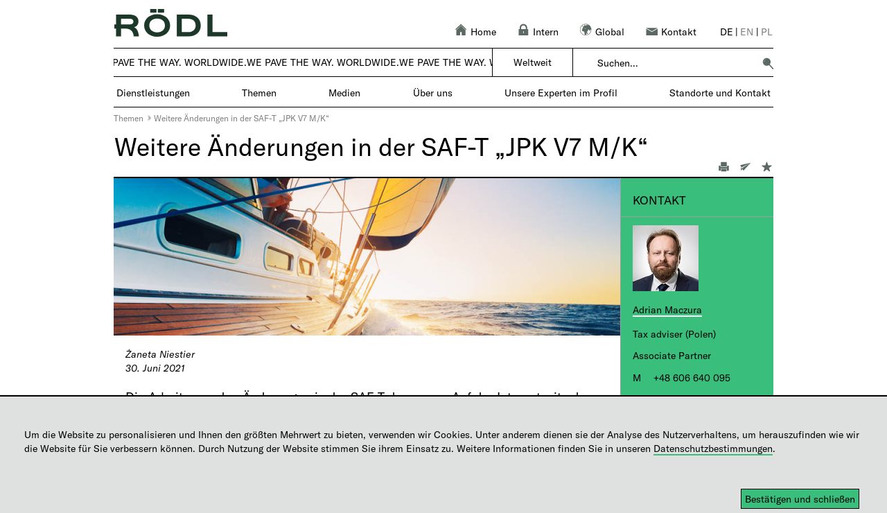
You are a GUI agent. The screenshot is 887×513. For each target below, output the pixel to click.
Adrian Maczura (667, 309)
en (746, 31)
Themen (128, 118)
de (726, 31)
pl (767, 31)
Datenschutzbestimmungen (713, 448)
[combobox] (675, 63)
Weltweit (532, 62)
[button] (768, 63)
